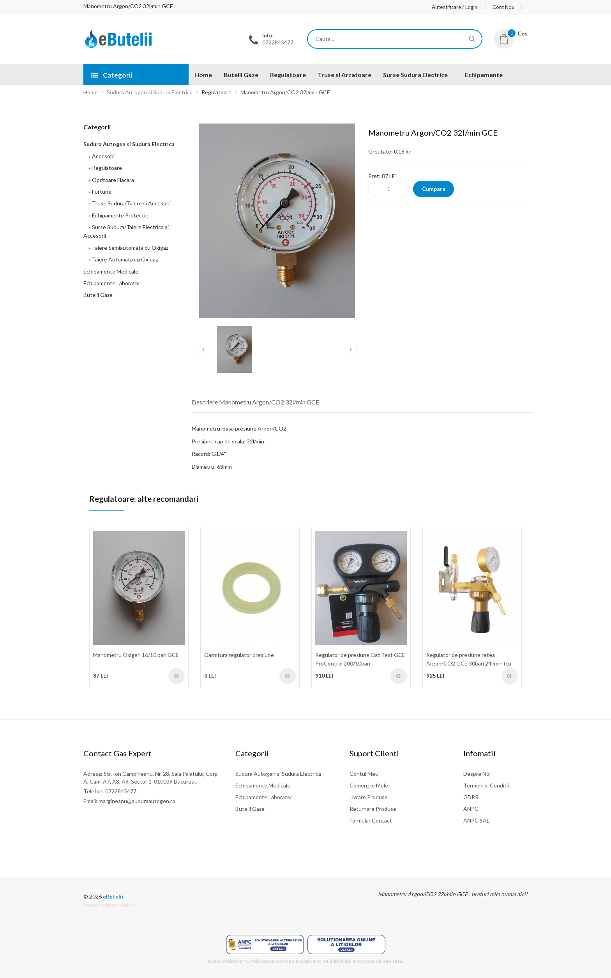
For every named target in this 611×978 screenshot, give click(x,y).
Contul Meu (364, 773)
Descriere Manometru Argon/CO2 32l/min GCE (255, 402)
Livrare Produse (369, 797)
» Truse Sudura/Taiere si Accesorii (128, 203)
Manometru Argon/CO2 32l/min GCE (285, 92)
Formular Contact (371, 820)
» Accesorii (100, 156)
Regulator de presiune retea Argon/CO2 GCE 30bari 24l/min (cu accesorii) (468, 663)
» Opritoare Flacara (110, 180)
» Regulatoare (104, 167)
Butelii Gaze (98, 294)
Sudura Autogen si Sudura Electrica (149, 92)
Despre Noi (477, 773)
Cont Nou (503, 7)
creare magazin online (109, 905)
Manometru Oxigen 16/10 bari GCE (136, 654)
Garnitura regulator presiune (239, 654)
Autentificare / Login (454, 7)
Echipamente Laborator (111, 283)
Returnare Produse (373, 808)
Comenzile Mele (369, 785)
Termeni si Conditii (486, 785)
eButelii (113, 896)
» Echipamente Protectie (117, 215)
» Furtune (98, 191)
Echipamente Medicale (110, 271)
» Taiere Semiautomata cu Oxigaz (127, 247)
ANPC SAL (476, 820)
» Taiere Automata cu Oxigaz (122, 259)
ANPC (471, 808)
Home (90, 92)
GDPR (471, 797)
